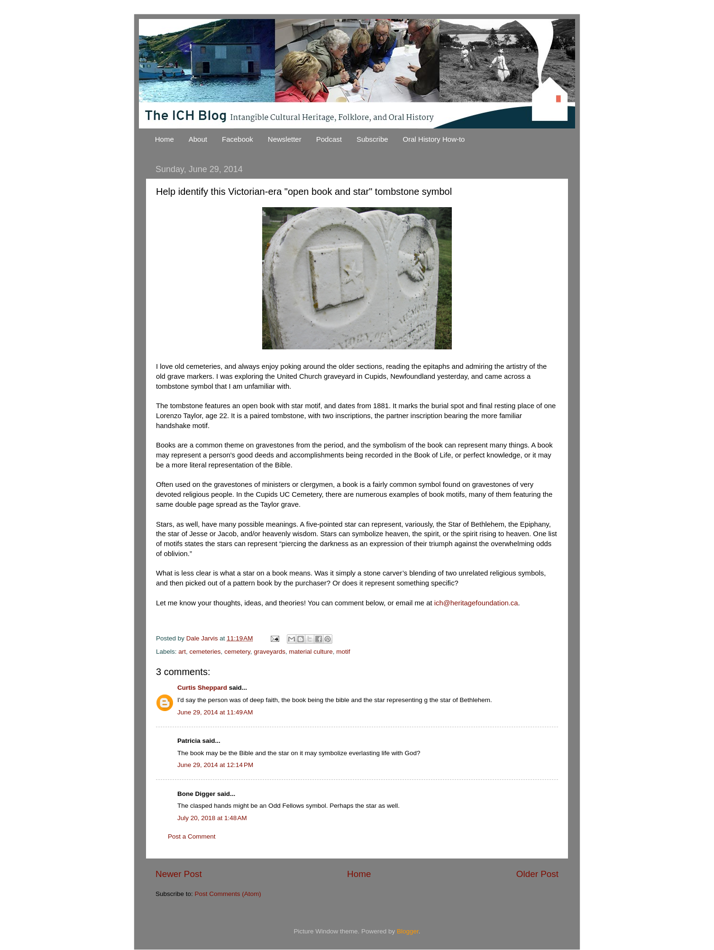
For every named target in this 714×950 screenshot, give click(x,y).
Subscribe (372, 139)
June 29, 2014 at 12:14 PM (215, 764)
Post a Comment (192, 836)
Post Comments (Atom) (228, 893)
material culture (310, 651)
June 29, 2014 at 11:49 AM (215, 712)
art (182, 651)
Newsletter (285, 139)
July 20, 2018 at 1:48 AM (212, 818)
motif (343, 651)
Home (164, 139)
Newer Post (179, 874)
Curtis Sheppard (202, 687)
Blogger (408, 931)
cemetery (237, 651)
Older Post (537, 874)
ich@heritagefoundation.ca (476, 603)
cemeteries (205, 651)
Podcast (329, 139)
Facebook (237, 139)
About (198, 139)
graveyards (269, 651)
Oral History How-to (434, 139)
